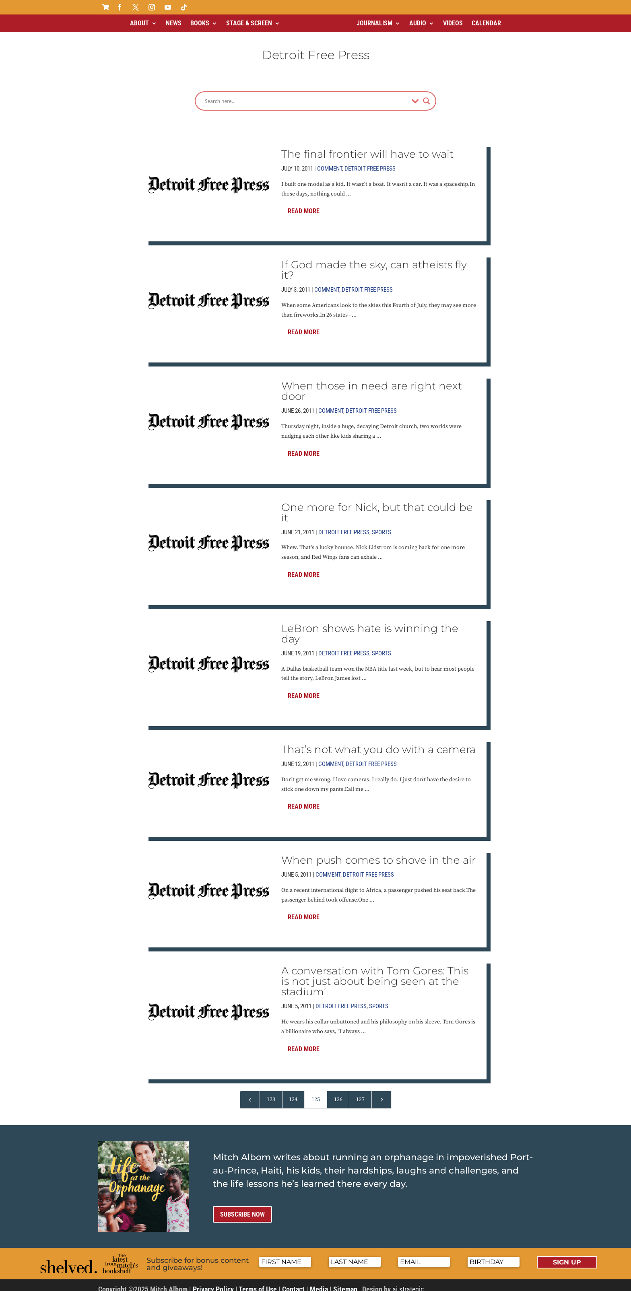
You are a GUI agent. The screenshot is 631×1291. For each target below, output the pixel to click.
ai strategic (408, 1282)
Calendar (486, 23)
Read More (304, 204)
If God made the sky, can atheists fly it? (374, 263)
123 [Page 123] (271, 1092)
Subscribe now (242, 1207)
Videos (453, 23)
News (173, 23)
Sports (381, 525)
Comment (329, 161)
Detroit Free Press (370, 161)
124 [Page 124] (293, 1092)
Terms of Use (258, 1282)
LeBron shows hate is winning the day (369, 626)
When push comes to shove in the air (378, 853)
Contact (293, 1282)
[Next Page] (381, 1093)
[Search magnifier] (426, 94)
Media (319, 1282)
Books (199, 23)
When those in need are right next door (371, 384)
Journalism (374, 23)
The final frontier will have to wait (367, 147)
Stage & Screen (249, 23)
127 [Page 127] (360, 1092)
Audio (417, 23)
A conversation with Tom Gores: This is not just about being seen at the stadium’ (374, 974)
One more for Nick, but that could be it (377, 505)
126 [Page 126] (338, 1092)
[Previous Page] (250, 1093)
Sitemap (345, 1282)
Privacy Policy (213, 1282)
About (139, 23)
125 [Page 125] (315, 1092)
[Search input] (306, 94)
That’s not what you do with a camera (378, 742)
